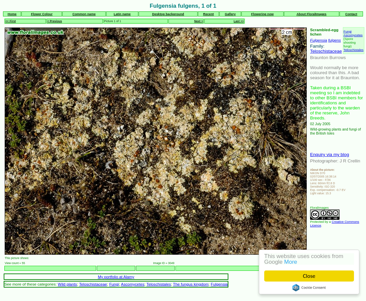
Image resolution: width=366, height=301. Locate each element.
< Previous (54, 21)
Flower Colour (42, 14)
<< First (10, 21)
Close (309, 276)
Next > (198, 21)
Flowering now (262, 14)
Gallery (230, 14)
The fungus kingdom (191, 284)
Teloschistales (354, 50)
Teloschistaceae (326, 51)
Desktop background (168, 14)
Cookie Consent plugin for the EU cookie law (309, 287)
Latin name (122, 14)
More (290, 262)
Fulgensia (318, 40)
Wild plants (67, 284)
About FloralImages (311, 14)
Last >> (239, 21)
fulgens (334, 40)
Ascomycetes (353, 35)
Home (12, 14)
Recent (208, 14)
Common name (83, 14)
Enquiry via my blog (329, 154)
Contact (351, 14)
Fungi (348, 31)
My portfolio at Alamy (116, 276)
